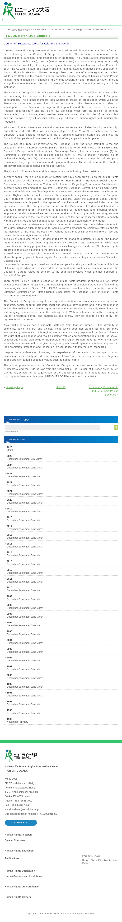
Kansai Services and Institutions (23, 876)
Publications (12, 858)
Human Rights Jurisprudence (22, 886)
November (12, 721)
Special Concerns (15, 840)
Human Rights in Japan (18, 834)
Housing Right (14, 387)
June (33, 467)
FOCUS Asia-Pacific (91, 856)
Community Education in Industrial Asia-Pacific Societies (103, 391)
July (33, 459)
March (10, 450)
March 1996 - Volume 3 (53, 29)
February (23, 721)
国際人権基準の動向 (21, 29)
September (24, 459)
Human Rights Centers (18, 897)
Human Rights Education (19, 850)
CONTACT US (21, 822)
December (12, 459)
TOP (7, 29)
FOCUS (36, 29)
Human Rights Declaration (20, 870)
